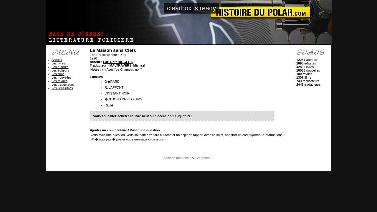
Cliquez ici (182, 116)
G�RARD (112, 81)
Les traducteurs (63, 84)
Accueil (57, 60)
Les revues (59, 81)
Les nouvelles (61, 77)
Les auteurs (60, 67)
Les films (58, 74)
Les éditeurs (60, 70)
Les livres (58, 63)
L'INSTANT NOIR (117, 93)
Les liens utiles (62, 88)
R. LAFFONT (114, 87)
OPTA (109, 105)
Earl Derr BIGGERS (118, 62)
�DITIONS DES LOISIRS (123, 99)
